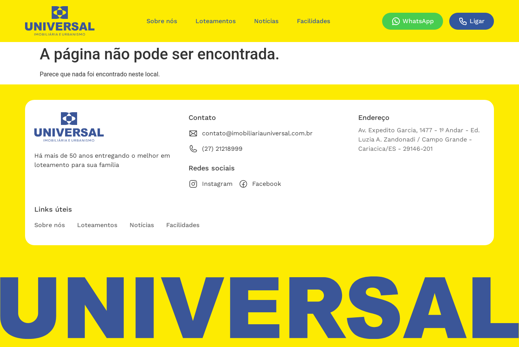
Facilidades (313, 21)
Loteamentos (215, 21)
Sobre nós (162, 21)
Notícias (266, 21)
